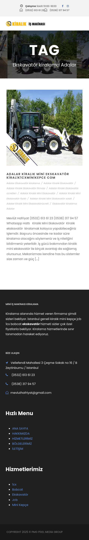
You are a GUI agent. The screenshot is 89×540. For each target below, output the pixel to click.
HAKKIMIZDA (21, 433)
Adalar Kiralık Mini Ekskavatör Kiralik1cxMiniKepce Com (38, 176)
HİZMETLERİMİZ (22, 438)
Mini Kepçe (20, 505)
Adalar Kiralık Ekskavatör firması (26, 188)
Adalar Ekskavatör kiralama (23, 183)
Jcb (15, 500)
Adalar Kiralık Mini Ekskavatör (37, 193)
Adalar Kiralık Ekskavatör (58, 183)
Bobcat (17, 489)
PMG (35, 532)
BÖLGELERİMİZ (22, 444)
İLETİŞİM (17, 449)
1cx (14, 484)
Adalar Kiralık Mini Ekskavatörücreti (28, 203)
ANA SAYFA (20, 428)
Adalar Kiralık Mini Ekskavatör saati (51, 198)
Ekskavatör (20, 494)
